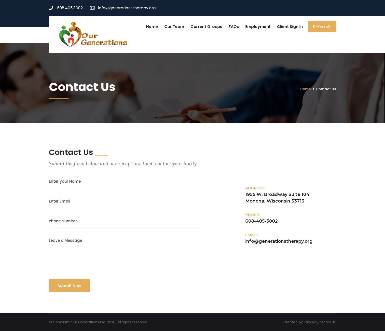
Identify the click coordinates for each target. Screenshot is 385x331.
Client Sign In (290, 26)
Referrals (322, 26)
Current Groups (206, 26)
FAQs (234, 26)
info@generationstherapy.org (123, 8)
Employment (258, 26)
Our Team (174, 26)
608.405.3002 (66, 8)
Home (152, 26)
